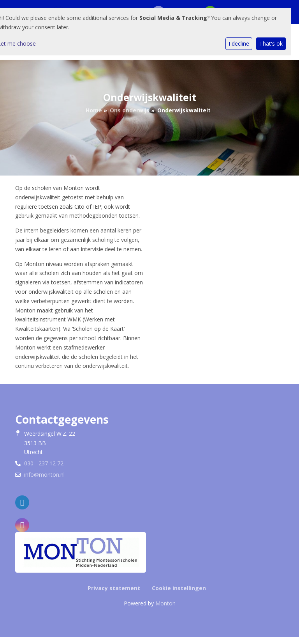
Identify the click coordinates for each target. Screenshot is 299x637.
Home (94, 110)
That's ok (271, 43)
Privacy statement (114, 588)
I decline (239, 43)
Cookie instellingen (179, 588)
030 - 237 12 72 (43, 463)
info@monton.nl (44, 474)
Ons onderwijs (130, 110)
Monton (165, 603)
